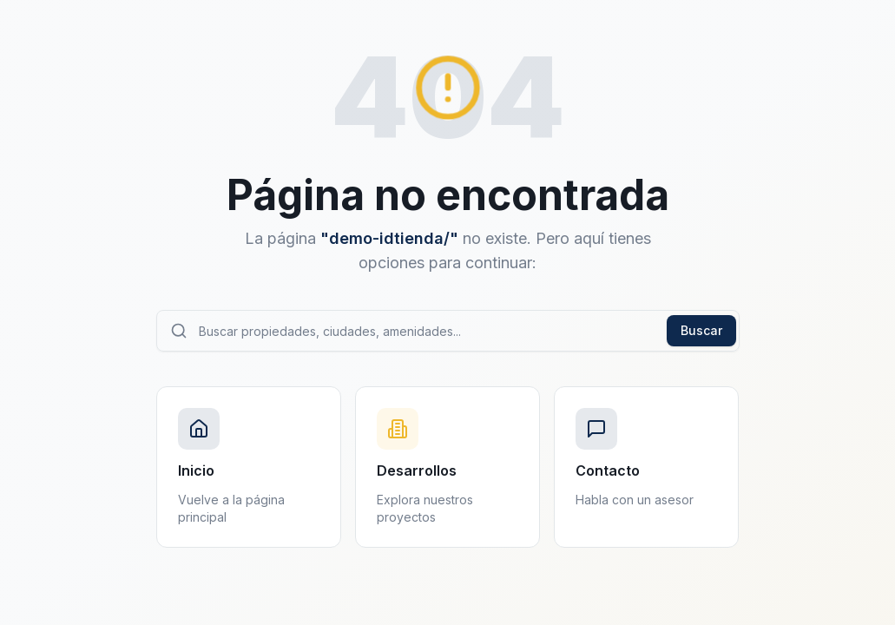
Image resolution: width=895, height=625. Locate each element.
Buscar (701, 330)
